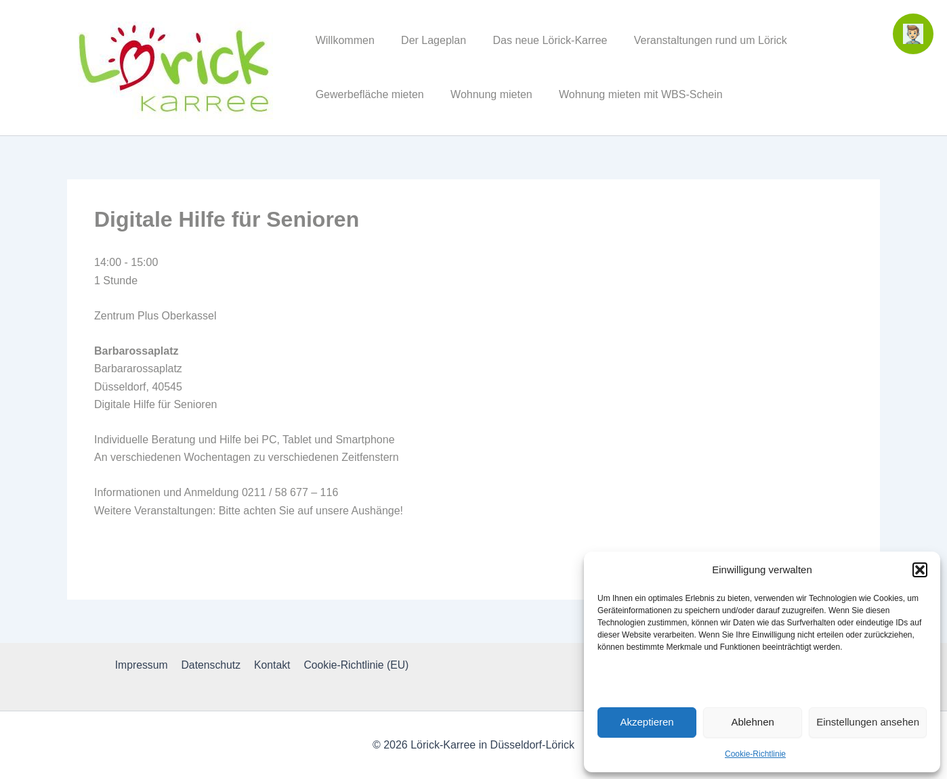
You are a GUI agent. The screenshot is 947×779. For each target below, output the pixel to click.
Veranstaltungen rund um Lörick (693, 40)
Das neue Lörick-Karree (537, 40)
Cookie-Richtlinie (755, 754)
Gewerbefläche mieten (367, 94)
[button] (920, 570)
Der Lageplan (426, 40)
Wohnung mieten (484, 94)
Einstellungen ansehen (867, 722)
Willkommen (342, 40)
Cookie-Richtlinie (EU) (353, 665)
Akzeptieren (646, 722)
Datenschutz (212, 665)
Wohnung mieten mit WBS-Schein (629, 94)
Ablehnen (752, 722)
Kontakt (271, 665)
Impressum (144, 665)
